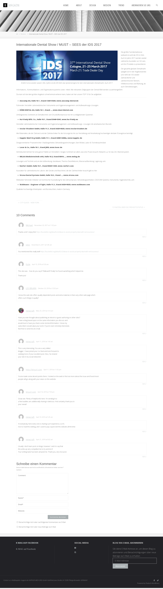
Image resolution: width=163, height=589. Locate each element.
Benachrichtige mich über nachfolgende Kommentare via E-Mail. (42, 523)
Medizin (23, 34)
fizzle (28, 264)
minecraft (30, 311)
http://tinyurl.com (34, 370)
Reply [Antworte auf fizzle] (144, 281)
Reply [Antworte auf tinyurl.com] (144, 410)
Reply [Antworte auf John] (144, 256)
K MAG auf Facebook (27, 543)
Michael (29, 225)
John (28, 245)
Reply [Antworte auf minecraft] (144, 334)
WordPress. (156, 584)
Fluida (147, 584)
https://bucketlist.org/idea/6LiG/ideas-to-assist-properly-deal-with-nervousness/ (65, 232)
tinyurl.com (31, 392)
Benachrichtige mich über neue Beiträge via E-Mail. (37, 528)
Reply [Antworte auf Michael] (144, 237)
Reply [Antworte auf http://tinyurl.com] (144, 385)
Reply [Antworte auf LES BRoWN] (144, 303)
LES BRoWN (31, 288)
